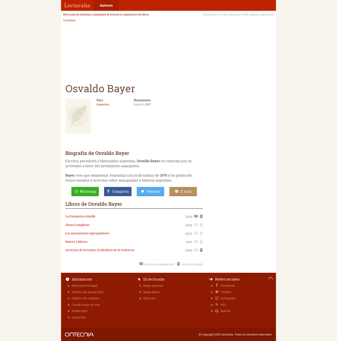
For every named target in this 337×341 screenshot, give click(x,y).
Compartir (120, 191)
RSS (223, 305)
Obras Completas (77, 225)
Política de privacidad (87, 292)
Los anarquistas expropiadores (87, 233)
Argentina (103, 104)
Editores (149, 298)
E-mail (186, 191)
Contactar (79, 317)
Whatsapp (88, 191)
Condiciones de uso (86, 305)
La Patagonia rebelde (80, 216)
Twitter (225, 292)
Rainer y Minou (76, 241)
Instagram (227, 298)
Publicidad (79, 311)
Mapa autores (153, 285)
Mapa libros (151, 292)
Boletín (225, 311)
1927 (148, 104)
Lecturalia (69, 20)
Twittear (153, 191)
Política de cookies (85, 298)
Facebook (227, 285)
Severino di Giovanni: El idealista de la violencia (99, 250)
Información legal (84, 285)
